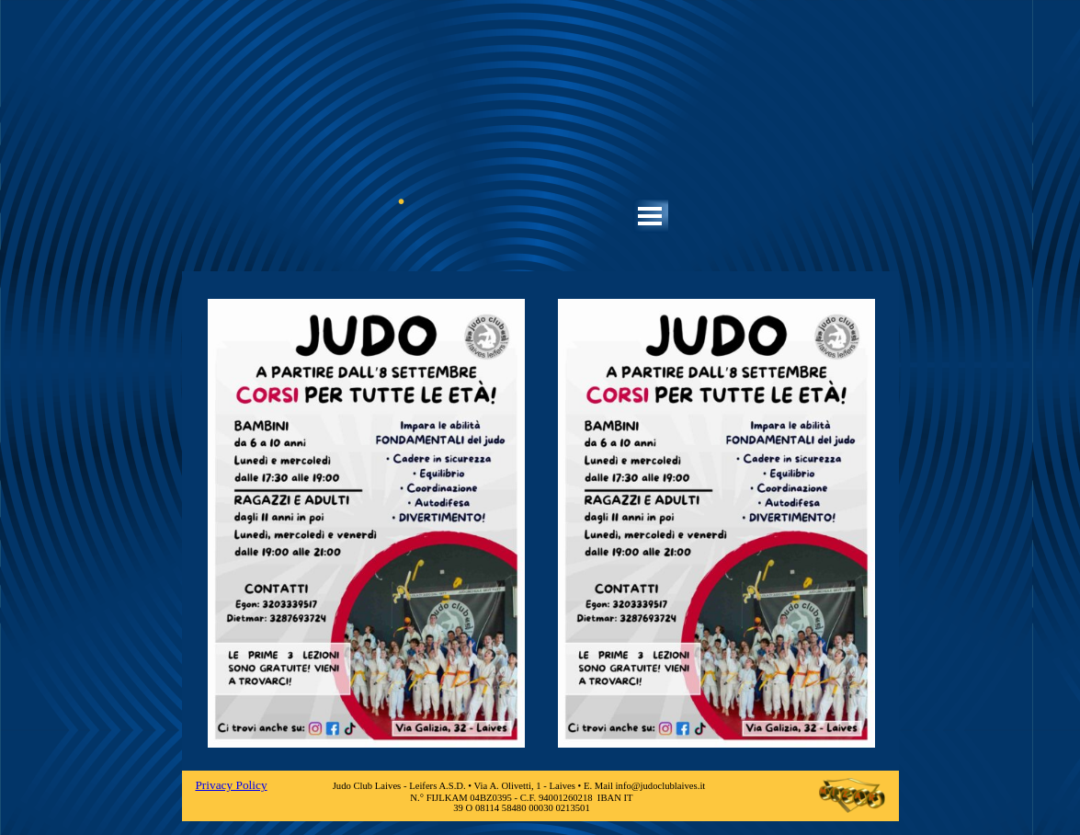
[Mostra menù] (650, 216)
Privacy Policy (231, 785)
